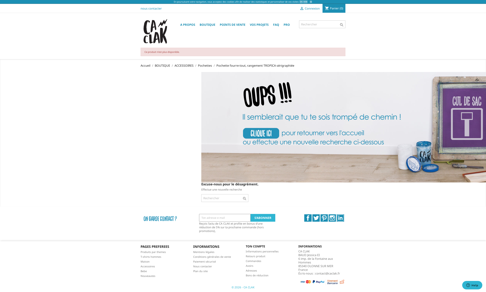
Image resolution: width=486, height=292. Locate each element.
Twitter (316, 218)
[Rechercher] (322, 24)
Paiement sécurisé (204, 261)
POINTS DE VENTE (232, 25)
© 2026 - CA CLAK (243, 287)
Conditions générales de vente (212, 256)
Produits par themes (153, 252)
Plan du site (200, 271)
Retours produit (255, 256)
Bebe (144, 271)
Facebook (308, 218)
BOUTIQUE (207, 25)
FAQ (276, 25)
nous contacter (151, 8)
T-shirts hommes (151, 256)
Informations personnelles (262, 251)
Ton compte (255, 246)
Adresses (251, 270)
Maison (145, 261)
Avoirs (249, 266)
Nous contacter (202, 266)
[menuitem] (164, 252)
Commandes (253, 261)
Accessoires (148, 266)
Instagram (332, 218)
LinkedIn (340, 218)
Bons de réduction (257, 275)
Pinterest (324, 218)
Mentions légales (203, 252)
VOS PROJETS (259, 25)
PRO (287, 25)
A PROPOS (187, 25)
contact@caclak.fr (327, 273)
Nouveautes (148, 276)
